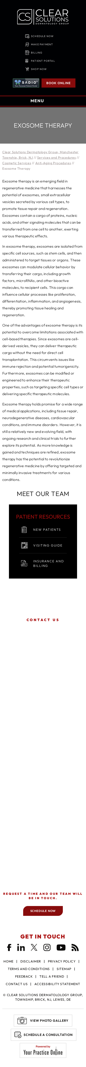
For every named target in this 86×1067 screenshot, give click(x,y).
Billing (36, 52)
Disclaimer (30, 961)
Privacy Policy (62, 961)
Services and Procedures (56, 157)
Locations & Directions (43, 628)
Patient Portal (43, 60)
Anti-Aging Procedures (53, 163)
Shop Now (39, 69)
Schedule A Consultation (48, 1035)
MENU (43, 101)
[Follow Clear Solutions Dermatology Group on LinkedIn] (21, 947)
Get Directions (43, 688)
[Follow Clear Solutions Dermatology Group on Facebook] (9, 947)
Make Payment (42, 44)
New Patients (47, 530)
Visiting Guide (48, 545)
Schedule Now (42, 36)
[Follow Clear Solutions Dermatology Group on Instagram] (47, 947)
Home (8, 961)
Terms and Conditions (29, 969)
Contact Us (17, 984)
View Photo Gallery (49, 1021)
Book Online (58, 83)
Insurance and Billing (48, 563)
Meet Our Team (43, 494)
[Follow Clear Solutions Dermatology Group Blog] (75, 947)
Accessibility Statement (57, 984)
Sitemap (64, 969)
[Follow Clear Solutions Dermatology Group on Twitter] (34, 947)
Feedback (24, 976)
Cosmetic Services (16, 163)
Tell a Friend (51, 976)
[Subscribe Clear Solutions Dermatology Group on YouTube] (61, 947)
